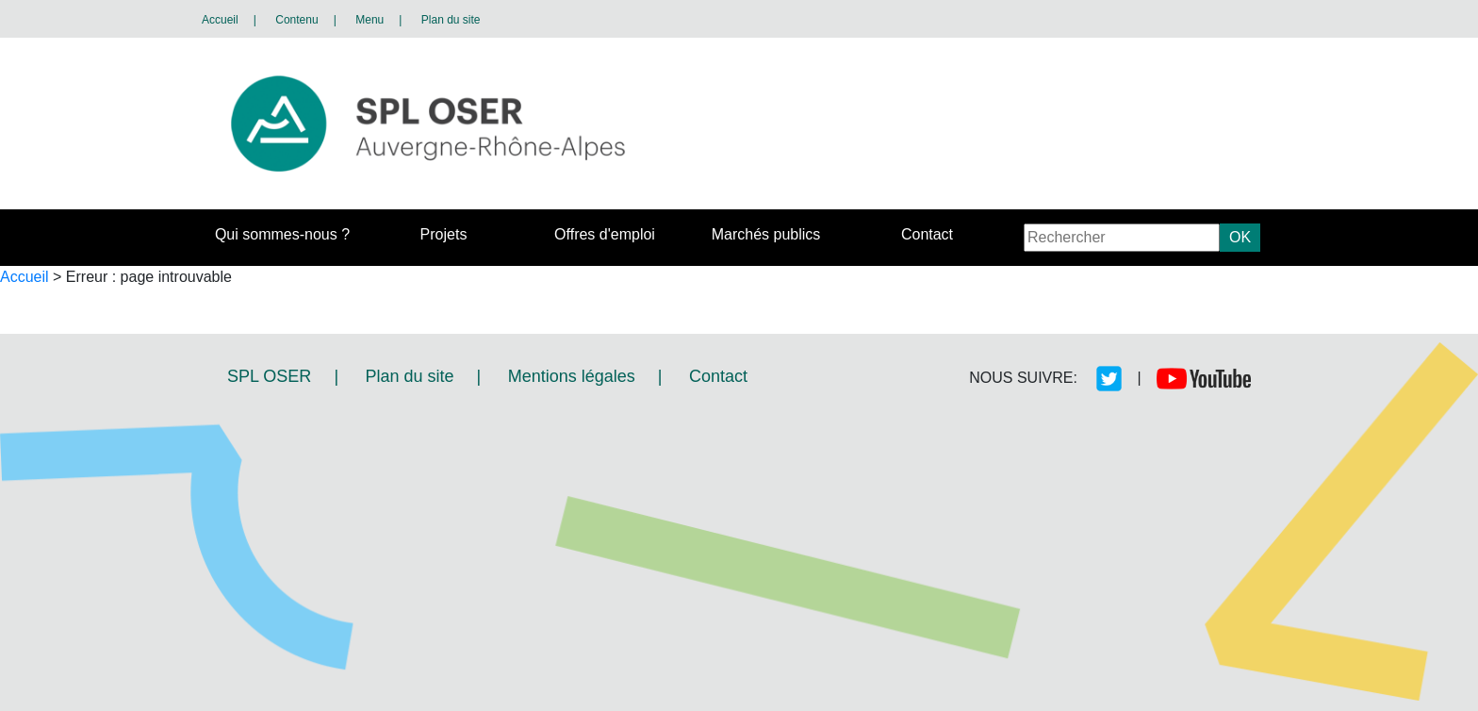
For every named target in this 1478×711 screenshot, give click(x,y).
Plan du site (451, 19)
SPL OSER (269, 376)
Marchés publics (766, 234)
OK (1240, 237)
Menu (369, 19)
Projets (444, 234)
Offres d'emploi (604, 234)
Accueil (220, 19)
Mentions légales (571, 376)
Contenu (296, 19)
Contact (927, 234)
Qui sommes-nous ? (282, 234)
